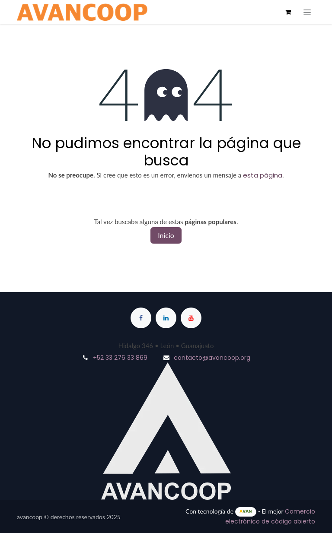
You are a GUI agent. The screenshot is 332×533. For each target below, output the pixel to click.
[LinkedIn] (166, 318)
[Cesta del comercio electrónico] (288, 12)
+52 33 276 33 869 (120, 357)
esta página (262, 175)
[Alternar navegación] (307, 12)
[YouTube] (191, 318)
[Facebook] (141, 318)
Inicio (166, 235)
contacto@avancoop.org (212, 357)
